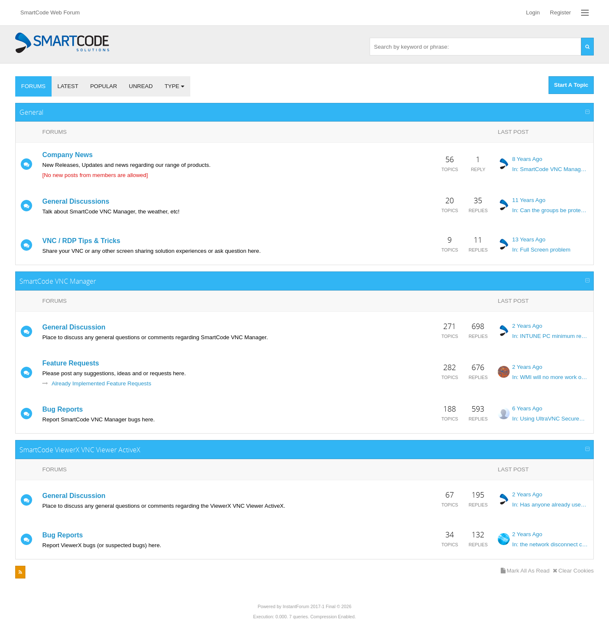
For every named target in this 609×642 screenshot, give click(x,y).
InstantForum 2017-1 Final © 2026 (317, 606)
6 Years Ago (527, 408)
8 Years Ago (527, 159)
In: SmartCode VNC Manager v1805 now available (550, 169)
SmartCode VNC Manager (57, 281)
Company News (67, 154)
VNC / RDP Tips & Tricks (81, 240)
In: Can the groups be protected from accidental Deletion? (550, 210)
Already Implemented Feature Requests (101, 383)
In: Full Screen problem (541, 249)
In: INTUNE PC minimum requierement (550, 336)
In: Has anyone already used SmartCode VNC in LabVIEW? (550, 504)
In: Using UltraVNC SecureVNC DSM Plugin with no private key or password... (550, 418)
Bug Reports (62, 409)
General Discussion (73, 327)
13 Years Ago (529, 239)
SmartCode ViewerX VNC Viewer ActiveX (79, 449)
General (31, 112)
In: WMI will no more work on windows (550, 377)
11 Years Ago (529, 200)
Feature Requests (70, 363)
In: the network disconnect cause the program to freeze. (550, 544)
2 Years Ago (527, 326)
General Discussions (75, 201)
